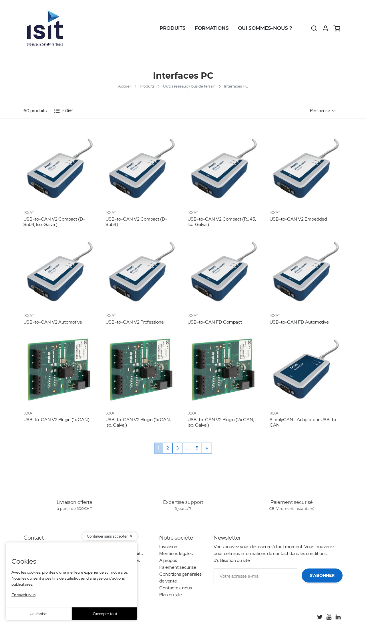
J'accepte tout (104, 613)
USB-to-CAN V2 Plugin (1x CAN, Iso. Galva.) (138, 422)
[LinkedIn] (338, 616)
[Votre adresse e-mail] (255, 576)
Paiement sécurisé (177, 567)
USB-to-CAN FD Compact (215, 322)
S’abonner (322, 575)
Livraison (168, 547)
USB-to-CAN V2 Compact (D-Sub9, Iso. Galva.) (54, 221)
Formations (212, 28)
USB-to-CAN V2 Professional (135, 322)
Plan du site (170, 595)
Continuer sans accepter (107, 536)
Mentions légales (176, 553)
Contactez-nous (175, 588)
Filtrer (63, 111)
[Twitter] (319, 616)
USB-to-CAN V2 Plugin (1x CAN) (56, 420)
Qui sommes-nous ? (265, 28)
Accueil (124, 86)
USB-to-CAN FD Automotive (299, 322)
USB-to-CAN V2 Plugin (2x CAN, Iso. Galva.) (221, 422)
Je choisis (38, 613)
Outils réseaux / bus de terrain (189, 86)
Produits (173, 28)
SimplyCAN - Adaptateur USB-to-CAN (304, 422)
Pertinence (320, 111)
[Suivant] (207, 448)
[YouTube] (328, 616)
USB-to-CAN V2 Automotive (52, 322)
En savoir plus (23, 594)
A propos (168, 560)
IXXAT (28, 212)
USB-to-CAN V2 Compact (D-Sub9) (136, 221)
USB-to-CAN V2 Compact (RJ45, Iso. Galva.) (222, 221)
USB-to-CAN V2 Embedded (298, 219)
